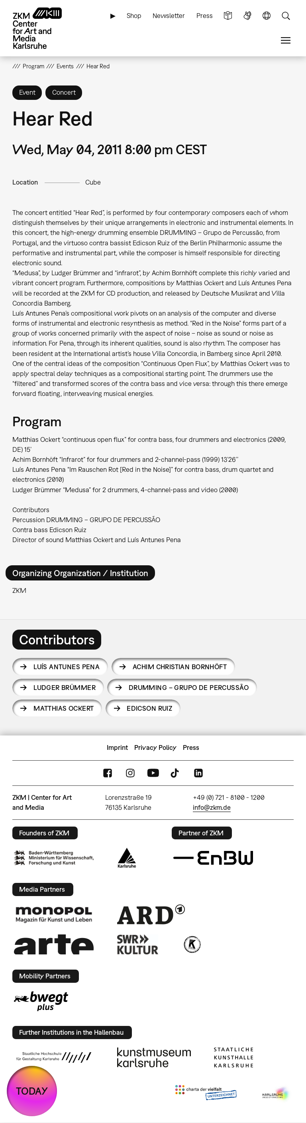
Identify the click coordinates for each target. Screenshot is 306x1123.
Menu (286, 41)
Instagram (130, 773)
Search (286, 16)
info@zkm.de (212, 807)
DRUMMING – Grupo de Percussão (189, 688)
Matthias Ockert (63, 708)
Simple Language (228, 16)
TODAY (32, 1091)
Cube (93, 182)
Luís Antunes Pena (66, 667)
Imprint (117, 747)
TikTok (176, 773)
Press (204, 16)
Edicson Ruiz (149, 708)
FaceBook (108, 773)
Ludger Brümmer (64, 688)
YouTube (153, 773)
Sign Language (247, 16)
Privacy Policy (155, 747)
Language (267, 16)
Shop (134, 16)
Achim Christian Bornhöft (180, 667)
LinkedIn (198, 773)
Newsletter (169, 16)
